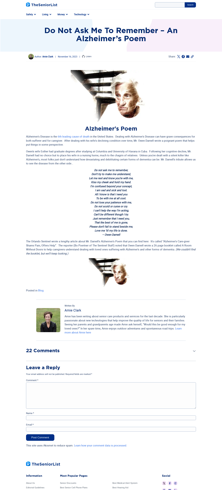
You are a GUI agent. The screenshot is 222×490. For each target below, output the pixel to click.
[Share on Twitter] (178, 56)
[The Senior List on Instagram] (175, 483)
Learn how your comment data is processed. (100, 445)
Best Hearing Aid (120, 487)
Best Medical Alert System (124, 483)
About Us (30, 483)
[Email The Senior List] (187, 56)
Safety (29, 14)
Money (61, 14)
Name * (30, 413)
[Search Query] (170, 4)
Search (190, 5)
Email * (30, 424)
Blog (41, 290)
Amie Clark (47, 56)
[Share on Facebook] (183, 56)
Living (45, 14)
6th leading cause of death (73, 136)
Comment (32, 380)
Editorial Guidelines (35, 487)
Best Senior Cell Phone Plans (73, 487)
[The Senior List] (41, 5)
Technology (80, 14)
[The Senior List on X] (164, 483)
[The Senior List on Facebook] (170, 483)
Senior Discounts (68, 483)
